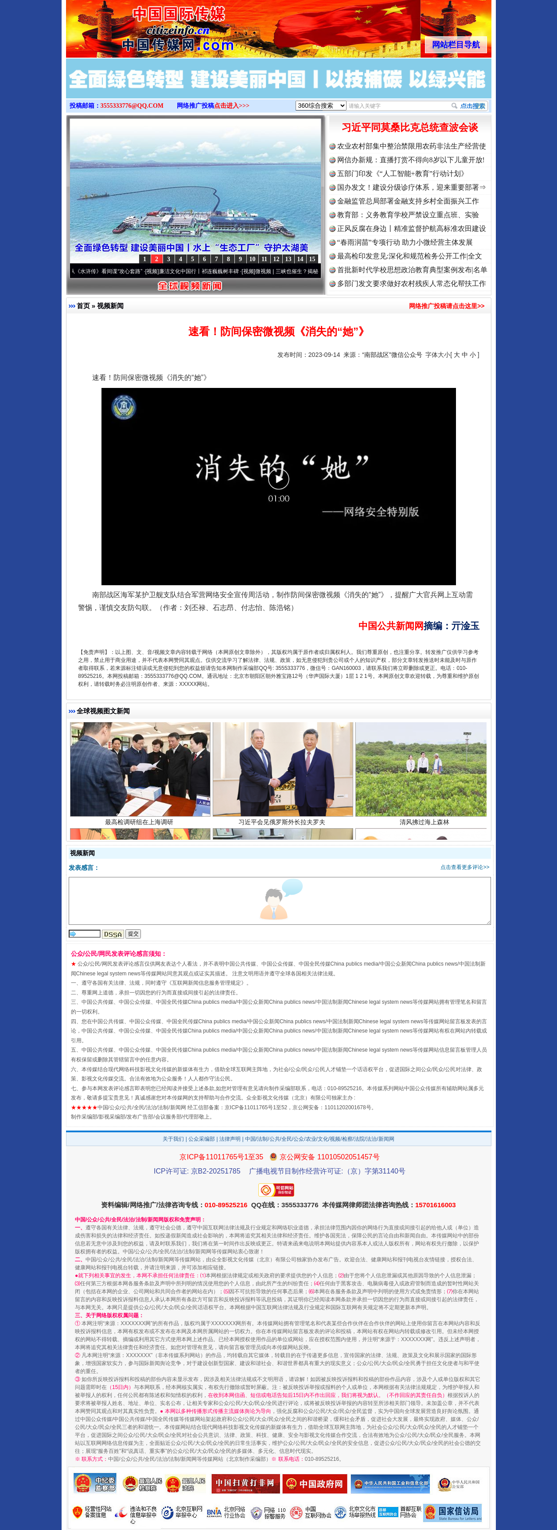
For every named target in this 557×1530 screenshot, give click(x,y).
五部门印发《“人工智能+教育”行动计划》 (402, 173)
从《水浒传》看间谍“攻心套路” (110, 271)
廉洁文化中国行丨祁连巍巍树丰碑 (203, 271)
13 (288, 259)
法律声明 (230, 1139)
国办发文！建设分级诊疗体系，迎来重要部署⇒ (411, 187)
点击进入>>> (231, 105)
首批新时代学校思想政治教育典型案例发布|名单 (412, 270)
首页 (83, 305)
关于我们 (173, 1139)
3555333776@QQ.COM (132, 105)
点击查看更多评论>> (464, 867)
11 (264, 259)
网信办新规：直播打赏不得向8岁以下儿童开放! (411, 160)
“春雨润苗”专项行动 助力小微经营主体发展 (405, 242)
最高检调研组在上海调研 (140, 825)
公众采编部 (201, 1139)
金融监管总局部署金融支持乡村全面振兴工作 (408, 201)
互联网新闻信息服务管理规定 (206, 983)
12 (276, 259)
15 (312, 259)
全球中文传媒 (139, 25)
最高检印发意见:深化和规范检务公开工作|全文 (410, 256)
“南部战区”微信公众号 (392, 354)
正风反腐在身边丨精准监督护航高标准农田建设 (411, 228)
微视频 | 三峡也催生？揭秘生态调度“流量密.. (312, 271)
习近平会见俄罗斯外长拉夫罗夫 (283, 825)
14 (300, 259)
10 (252, 259)
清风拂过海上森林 (425, 825)
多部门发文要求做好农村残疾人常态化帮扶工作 (411, 283)
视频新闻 (110, 305)
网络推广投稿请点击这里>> (446, 305)
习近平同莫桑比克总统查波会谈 (410, 127)
